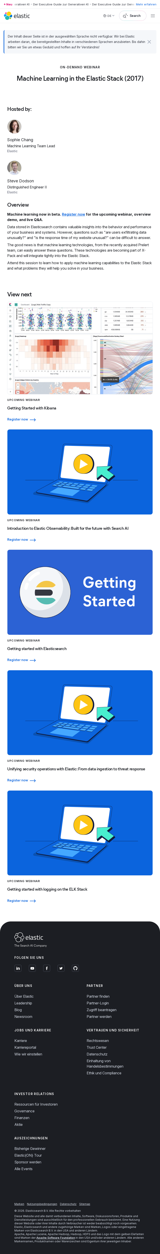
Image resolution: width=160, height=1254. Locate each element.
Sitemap (84, 1204)
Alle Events (23, 1169)
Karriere (20, 1040)
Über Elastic (24, 996)
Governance (24, 1111)
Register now (73, 214)
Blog (18, 1010)
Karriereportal (25, 1047)
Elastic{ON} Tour (28, 1155)
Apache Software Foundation (55, 1237)
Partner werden (99, 1016)
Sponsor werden (27, 1162)
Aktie (18, 1124)
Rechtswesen (98, 1040)
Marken (19, 1204)
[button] (149, 41)
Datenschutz (97, 1054)
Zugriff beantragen (101, 1010)
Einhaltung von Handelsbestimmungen (105, 1063)
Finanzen (21, 1117)
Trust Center (97, 1047)
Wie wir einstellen (28, 1054)
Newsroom (23, 1016)
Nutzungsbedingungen (42, 1204)
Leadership (23, 1003)
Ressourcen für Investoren (36, 1104)
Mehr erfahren (146, 4)
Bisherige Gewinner (30, 1148)
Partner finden (98, 996)
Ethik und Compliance (104, 1073)
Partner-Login (98, 1003)
